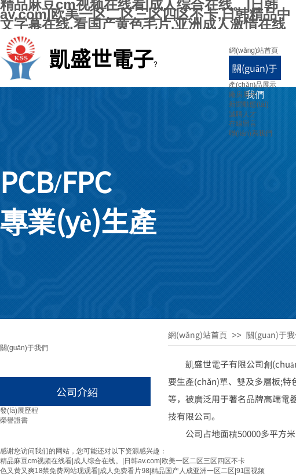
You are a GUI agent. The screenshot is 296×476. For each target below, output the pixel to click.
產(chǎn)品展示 (252, 85)
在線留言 (243, 123)
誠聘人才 (243, 114)
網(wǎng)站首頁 (253, 50)
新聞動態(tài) (249, 104)
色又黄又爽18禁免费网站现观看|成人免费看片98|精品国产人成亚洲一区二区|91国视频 (132, 471)
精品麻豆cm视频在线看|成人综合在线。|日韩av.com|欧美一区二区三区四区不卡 (122, 461)
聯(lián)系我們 (250, 133)
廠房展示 (243, 94)
